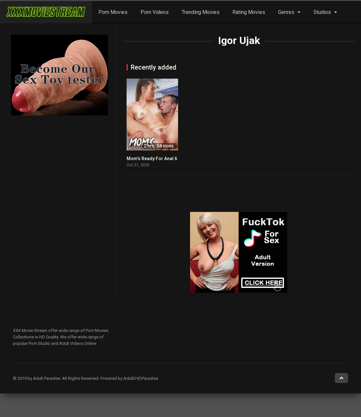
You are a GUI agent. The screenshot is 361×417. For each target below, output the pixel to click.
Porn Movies (113, 12)
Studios (322, 12)
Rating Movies (248, 12)
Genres (286, 12)
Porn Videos (155, 12)
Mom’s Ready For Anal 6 (152, 158)
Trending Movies (201, 12)
